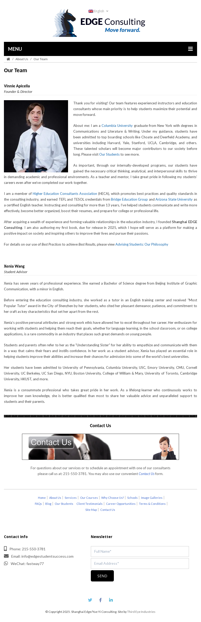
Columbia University (117, 125)
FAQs (38, 503)
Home (42, 497)
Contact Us (107, 509)
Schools (132, 497)
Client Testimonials (89, 503)
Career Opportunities (121, 503)
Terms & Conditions (152, 503)
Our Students (109, 154)
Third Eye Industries (141, 612)
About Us (21, 59)
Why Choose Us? (112, 497)
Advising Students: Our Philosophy (141, 244)
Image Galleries (152, 497)
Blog (48, 503)
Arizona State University (174, 199)
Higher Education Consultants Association (65, 193)
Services (71, 497)
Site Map (91, 509)
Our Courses (89, 497)
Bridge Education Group (129, 199)
